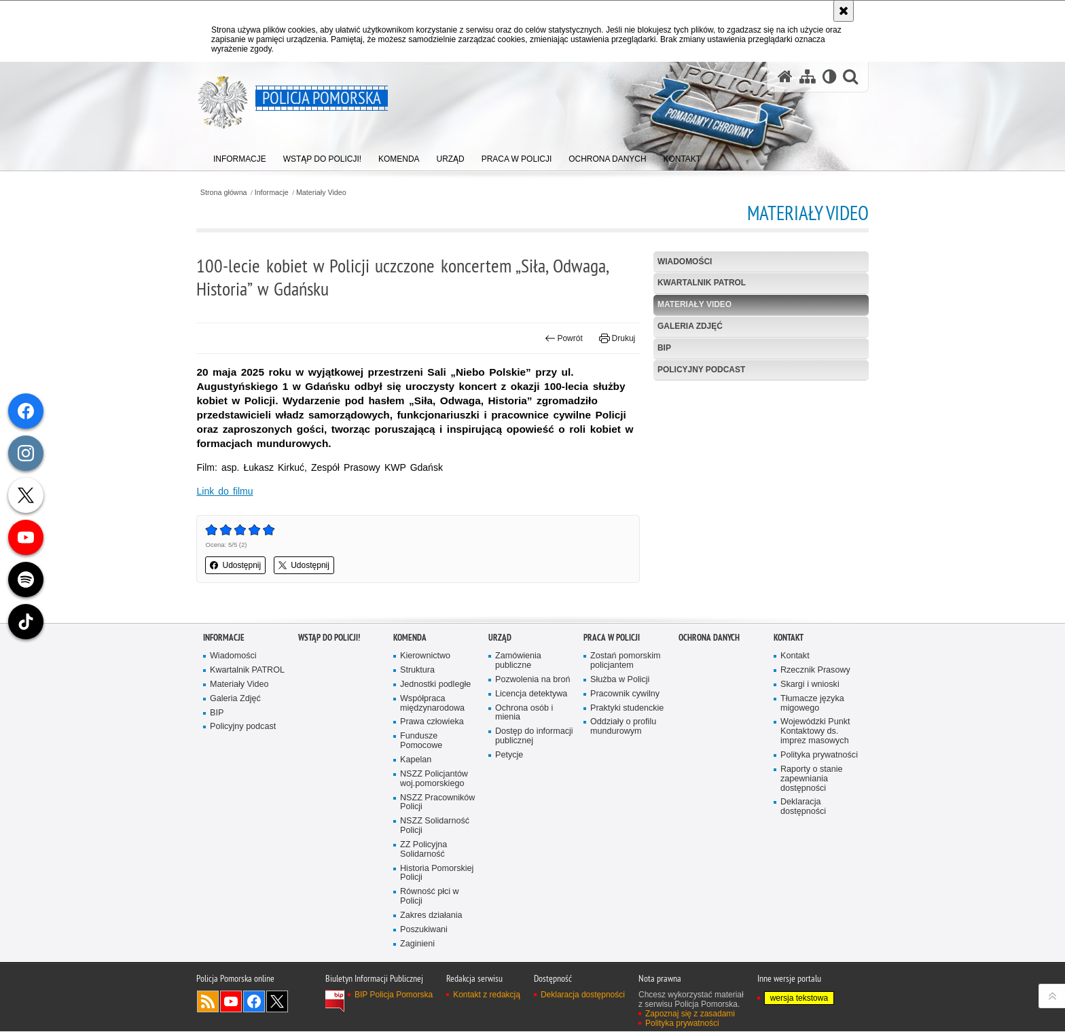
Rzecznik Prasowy (815, 768)
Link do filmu (231, 491)
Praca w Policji (611, 737)
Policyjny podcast (699, 369)
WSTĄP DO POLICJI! (329, 737)
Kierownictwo (425, 755)
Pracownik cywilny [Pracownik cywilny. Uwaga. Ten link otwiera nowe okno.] (625, 792)
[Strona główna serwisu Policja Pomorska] (784, 77)
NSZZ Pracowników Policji (437, 901)
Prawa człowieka (432, 821)
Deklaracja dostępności (803, 906)
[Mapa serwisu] (807, 77)
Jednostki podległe (435, 783)
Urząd (499, 737)
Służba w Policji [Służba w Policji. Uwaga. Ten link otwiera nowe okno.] (620, 778)
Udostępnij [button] (242, 565)
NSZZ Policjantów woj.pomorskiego (434, 878)
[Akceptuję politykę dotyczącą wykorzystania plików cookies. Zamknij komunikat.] (843, 11)
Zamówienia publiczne (518, 760)
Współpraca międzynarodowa (432, 802)
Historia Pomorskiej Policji (437, 972)
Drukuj (615, 338)
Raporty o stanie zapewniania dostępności (811, 878)
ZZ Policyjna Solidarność (423, 949)
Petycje (509, 854)
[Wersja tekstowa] (829, 77)
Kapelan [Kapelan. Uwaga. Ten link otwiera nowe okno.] (415, 859)
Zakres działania (431, 1014)
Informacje (278, 192)
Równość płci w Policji (429, 996)
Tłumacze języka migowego (812, 802)
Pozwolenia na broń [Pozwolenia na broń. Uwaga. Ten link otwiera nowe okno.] (533, 778)
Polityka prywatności (819, 854)
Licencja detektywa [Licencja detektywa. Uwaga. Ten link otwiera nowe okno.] (531, 792)
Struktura (417, 768)
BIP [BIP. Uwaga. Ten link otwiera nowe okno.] (662, 348)
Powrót (562, 338)
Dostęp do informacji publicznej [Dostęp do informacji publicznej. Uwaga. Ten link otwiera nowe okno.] (534, 835)
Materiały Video (328, 192)
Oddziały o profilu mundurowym (623, 826)
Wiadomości (682, 261)
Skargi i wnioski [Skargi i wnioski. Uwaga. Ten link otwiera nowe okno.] (810, 783)
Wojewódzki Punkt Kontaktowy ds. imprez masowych (815, 830)
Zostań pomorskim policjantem (625, 760)
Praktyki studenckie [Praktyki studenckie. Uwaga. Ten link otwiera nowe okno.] (627, 806)
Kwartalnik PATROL (699, 283)
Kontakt (789, 737)
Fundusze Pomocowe (421, 840)
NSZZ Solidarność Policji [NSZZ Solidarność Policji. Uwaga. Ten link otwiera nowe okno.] (434, 925)
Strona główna (229, 192)
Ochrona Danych (709, 737)
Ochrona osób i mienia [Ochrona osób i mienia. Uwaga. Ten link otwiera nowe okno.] (524, 811)
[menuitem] (239, 156)
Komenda (410, 737)
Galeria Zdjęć (688, 326)
